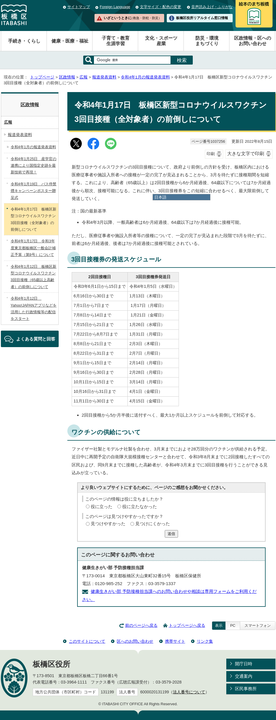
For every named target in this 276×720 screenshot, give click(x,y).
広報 (83, 77)
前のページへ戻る (141, 625)
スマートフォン (257, 625)
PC (232, 625)
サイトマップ (78, 7)
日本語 (160, 197)
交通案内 (243, 676)
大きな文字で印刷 (245, 153)
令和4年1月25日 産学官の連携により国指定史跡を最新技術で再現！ (34, 166)
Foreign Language (115, 7)
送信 (171, 534)
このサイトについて (87, 641)
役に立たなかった (139, 506)
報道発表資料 (104, 77)
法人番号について (189, 692)
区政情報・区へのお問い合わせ (252, 41)
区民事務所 (246, 688)
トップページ (42, 77)
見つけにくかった (152, 523)
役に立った (101, 506)
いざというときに (133, 18)
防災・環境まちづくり (206, 41)
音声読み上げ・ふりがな (212, 7)
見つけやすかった (108, 523)
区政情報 (67, 77)
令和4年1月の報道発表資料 (145, 77)
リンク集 (205, 641)
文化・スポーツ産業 (161, 41)
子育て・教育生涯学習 (115, 41)
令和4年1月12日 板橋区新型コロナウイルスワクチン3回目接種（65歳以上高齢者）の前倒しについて (34, 276)
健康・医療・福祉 (69, 41)
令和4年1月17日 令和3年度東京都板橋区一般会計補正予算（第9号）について (33, 248)
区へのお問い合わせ (135, 641)
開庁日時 (243, 663)
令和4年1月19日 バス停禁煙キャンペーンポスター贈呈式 (34, 191)
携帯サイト (175, 641)
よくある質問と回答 (35, 338)
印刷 (211, 154)
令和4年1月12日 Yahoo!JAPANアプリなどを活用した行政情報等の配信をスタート (34, 308)
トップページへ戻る (187, 625)
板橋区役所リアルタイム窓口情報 (202, 18)
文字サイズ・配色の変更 (160, 7)
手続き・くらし (24, 41)
